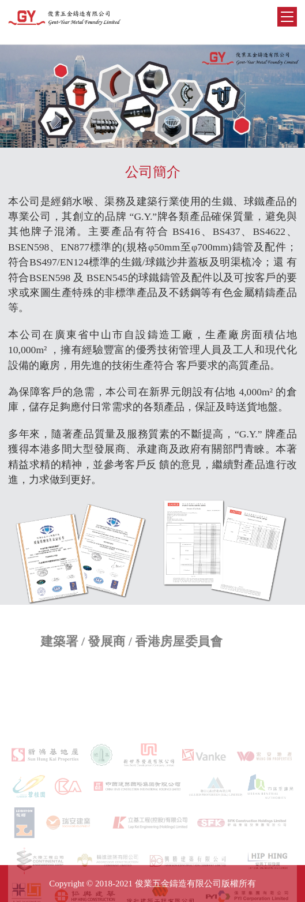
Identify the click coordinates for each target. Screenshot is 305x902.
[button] (142, 130)
